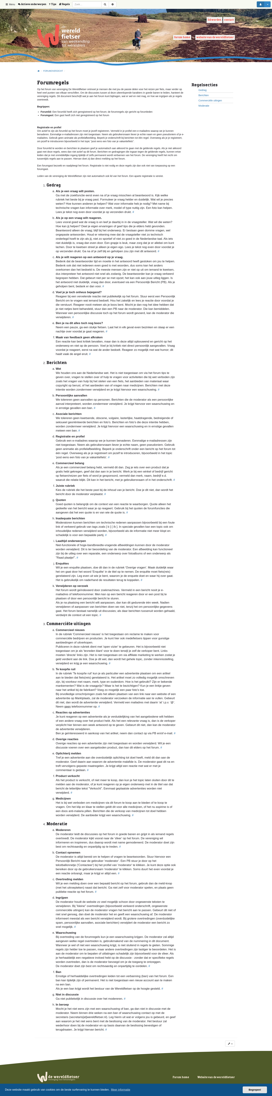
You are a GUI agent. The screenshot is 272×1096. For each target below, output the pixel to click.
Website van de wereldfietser (215, 37)
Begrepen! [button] (255, 1089)
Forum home (182, 37)
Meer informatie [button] (120, 1089)
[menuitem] (33, 4)
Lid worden (214, 19)
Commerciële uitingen (210, 100)
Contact (229, 19)
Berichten (203, 95)
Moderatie (203, 105)
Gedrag (202, 90)
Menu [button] (10, 4)
